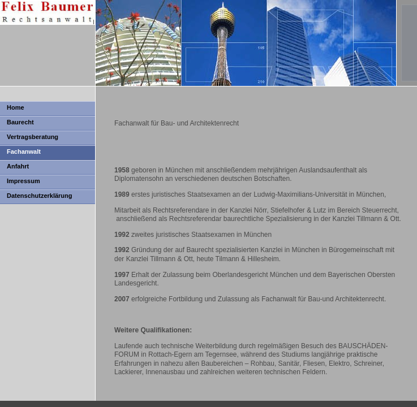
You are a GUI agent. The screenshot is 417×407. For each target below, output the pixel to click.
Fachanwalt (24, 151)
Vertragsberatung (32, 136)
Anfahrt (18, 166)
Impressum (23, 180)
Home (15, 107)
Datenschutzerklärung (39, 195)
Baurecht (20, 122)
